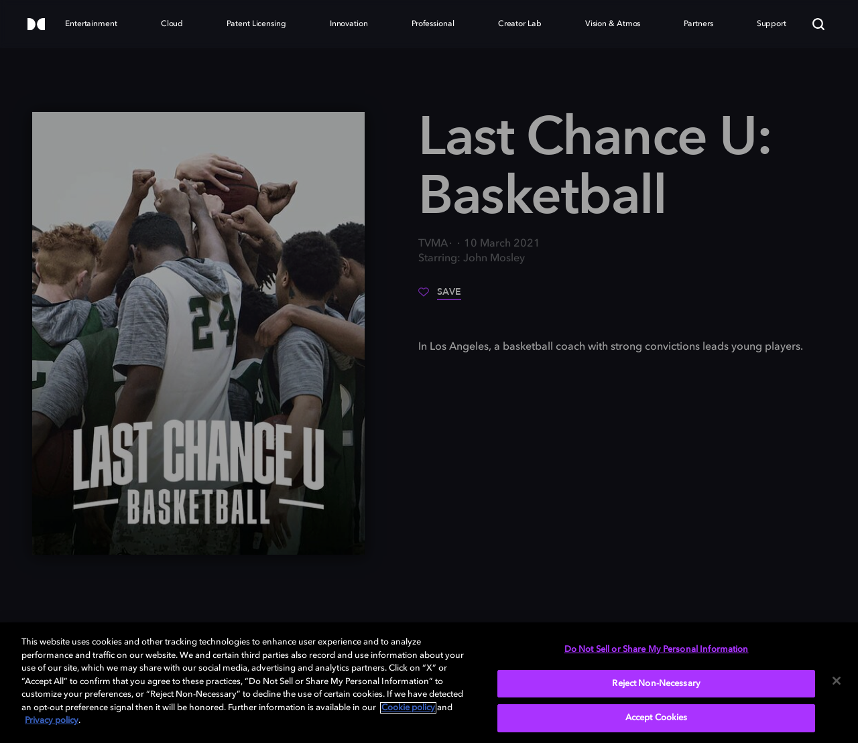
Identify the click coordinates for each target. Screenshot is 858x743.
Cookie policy (408, 707)
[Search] (818, 24)
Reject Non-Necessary (656, 683)
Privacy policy (51, 720)
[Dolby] (36, 25)
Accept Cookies (656, 718)
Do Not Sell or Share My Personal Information (656, 649)
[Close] (836, 680)
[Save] (439, 296)
